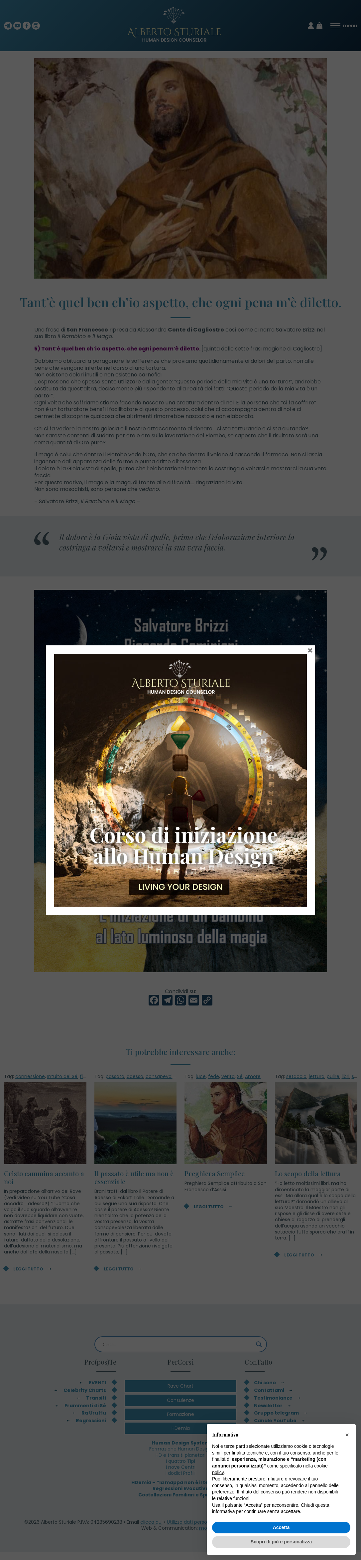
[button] (347, 1435)
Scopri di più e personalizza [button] (281, 1541)
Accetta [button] (281, 1527)
